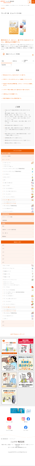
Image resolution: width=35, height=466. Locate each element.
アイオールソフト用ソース (8, 166)
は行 (3, 262)
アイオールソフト (7, 164)
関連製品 (4, 236)
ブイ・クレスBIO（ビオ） (8, 293)
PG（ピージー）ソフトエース (9, 283)
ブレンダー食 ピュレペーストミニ (10, 202)
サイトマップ (12, 438)
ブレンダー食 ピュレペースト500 (10, 203)
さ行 (3, 252)
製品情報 (7, 5)
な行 (3, 259)
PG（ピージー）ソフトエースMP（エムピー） (12, 284)
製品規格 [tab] (4, 65)
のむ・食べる (5, 233)
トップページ (3, 5)
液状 (3, 226)
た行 (3, 255)
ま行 (3, 321)
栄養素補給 (4, 220)
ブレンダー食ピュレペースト (14, 5)
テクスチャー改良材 (6, 156)
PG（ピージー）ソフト (8, 281)
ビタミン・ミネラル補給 (7, 217)
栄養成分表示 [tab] (26, 61)
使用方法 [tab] (15, 61)
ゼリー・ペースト (6, 159)
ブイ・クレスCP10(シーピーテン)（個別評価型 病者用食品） (14, 292)
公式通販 (30, 1)
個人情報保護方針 (4, 438)
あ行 (3, 245)
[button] (32, 410)
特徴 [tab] (3, 61)
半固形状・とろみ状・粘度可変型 (9, 229)
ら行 (3, 325)
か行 (3, 248)
